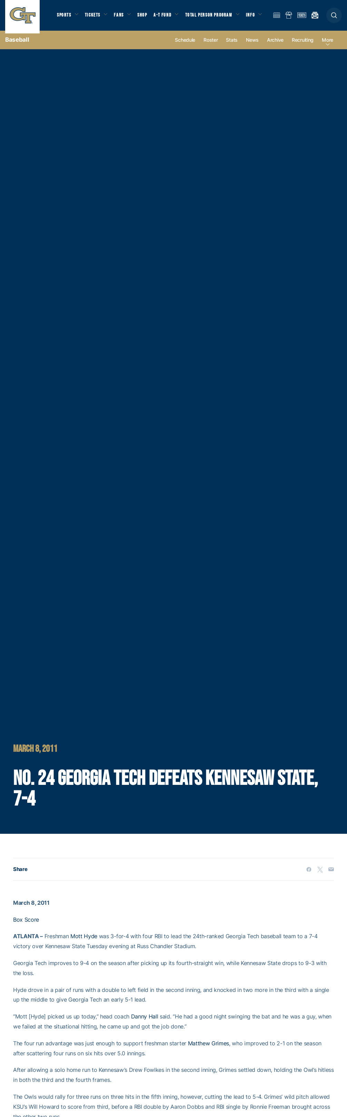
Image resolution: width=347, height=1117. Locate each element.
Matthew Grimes (208, 1048)
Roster (211, 45)
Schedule (185, 45)
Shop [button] (148, 13)
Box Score (26, 924)
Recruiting (303, 45)
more (327, 45)
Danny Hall (144, 1021)
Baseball (17, 44)
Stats (232, 45)
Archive (275, 45)
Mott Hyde (83, 941)
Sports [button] (64, 13)
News (252, 45)
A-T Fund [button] (169, 13)
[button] (334, 17)
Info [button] (61, 21)
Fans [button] (123, 13)
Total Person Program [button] (217, 13)
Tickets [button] (95, 13)
